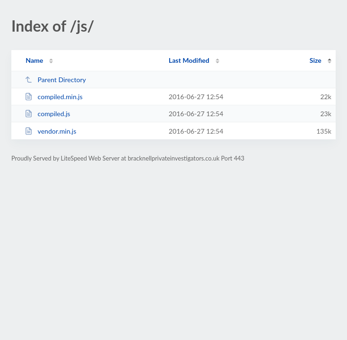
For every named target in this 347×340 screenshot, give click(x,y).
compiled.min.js (53, 97)
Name (34, 60)
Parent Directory (55, 80)
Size (315, 60)
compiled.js (47, 114)
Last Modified (189, 60)
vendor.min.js (50, 131)
